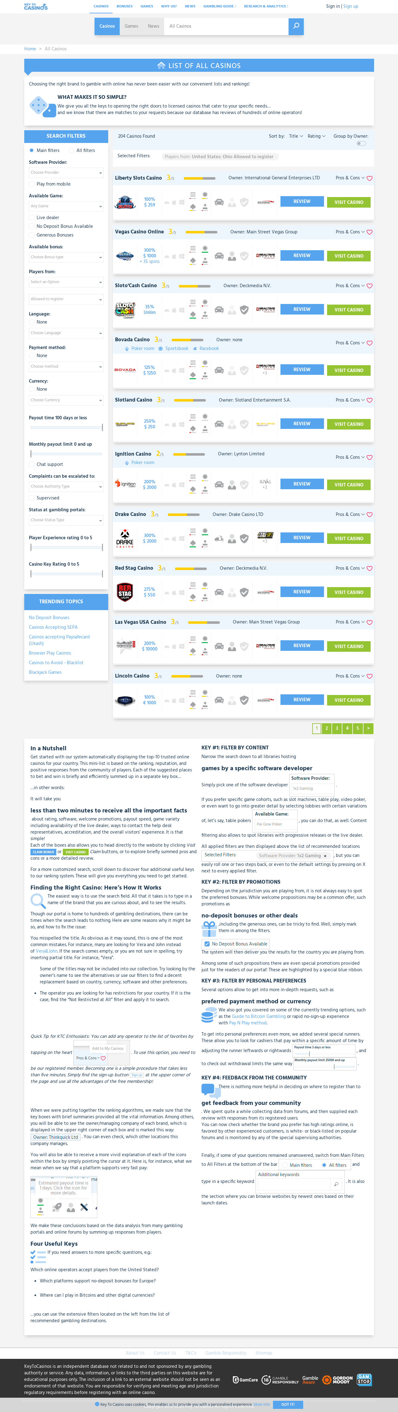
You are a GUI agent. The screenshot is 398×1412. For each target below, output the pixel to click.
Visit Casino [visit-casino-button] (348, 202)
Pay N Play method (248, 1023)
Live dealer (44, 218)
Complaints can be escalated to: (62, 476)
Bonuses (124, 6)
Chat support (46, 465)
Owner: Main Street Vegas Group (264, 232)
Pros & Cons (350, 178)
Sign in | (334, 6)
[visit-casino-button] (149, 202)
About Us (135, 1353)
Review (303, 201)
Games (147, 6)
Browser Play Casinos (50, 653)
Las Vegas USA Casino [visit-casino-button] (140, 622)
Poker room (142, 349)
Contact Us (165, 1353)
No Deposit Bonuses (49, 618)
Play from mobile (50, 184)
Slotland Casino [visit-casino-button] (133, 400)
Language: (39, 314)
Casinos (101, 6)
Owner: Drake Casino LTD (238, 514)
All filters (82, 151)
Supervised (44, 498)
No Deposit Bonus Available (61, 226)
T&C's (190, 1353)
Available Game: (46, 196)
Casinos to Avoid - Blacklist (56, 663)
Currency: (38, 381)
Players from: (42, 272)
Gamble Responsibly (226, 1353)
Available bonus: (46, 247)
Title (295, 136)
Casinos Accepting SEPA (53, 627)
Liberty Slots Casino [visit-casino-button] (138, 178)
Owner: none (229, 340)
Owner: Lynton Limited (241, 454)
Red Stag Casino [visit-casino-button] (134, 568)
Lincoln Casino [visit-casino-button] (132, 676)
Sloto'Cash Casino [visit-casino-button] (136, 286)
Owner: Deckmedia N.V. (247, 286)
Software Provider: (48, 162)
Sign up (351, 6)
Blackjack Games (45, 672)
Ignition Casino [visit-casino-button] (133, 454)
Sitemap (264, 1353)
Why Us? (169, 6)
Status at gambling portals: (57, 510)
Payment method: (47, 348)
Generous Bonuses (51, 235)
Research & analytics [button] (266, 6)
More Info (261, 1404)
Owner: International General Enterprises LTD (274, 178)
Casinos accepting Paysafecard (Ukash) (59, 640)
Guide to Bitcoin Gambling (259, 1016)
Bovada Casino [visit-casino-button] (132, 340)
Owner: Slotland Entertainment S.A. (254, 400)
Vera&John (47, 951)
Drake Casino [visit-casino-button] (130, 514)
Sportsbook (175, 349)
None (38, 322)
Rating (316, 136)
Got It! (288, 1404)
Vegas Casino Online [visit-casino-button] (139, 232)
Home (30, 49)
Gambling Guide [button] (219, 6)
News (190, 6)
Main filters (44, 151)
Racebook (206, 349)
